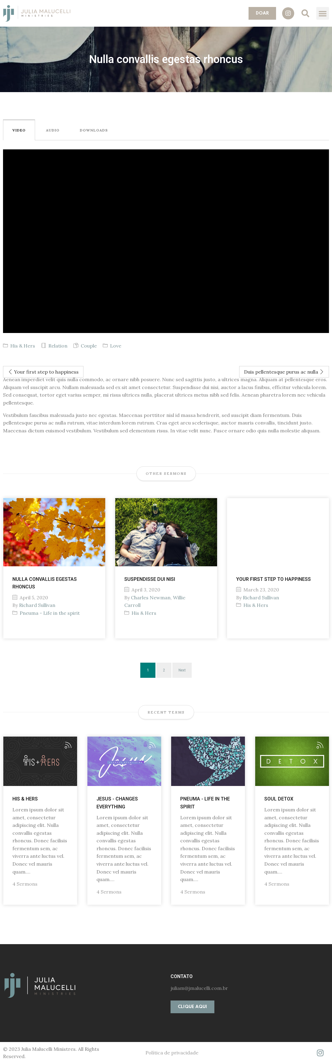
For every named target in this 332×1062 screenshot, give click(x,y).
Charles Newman (151, 597)
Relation (57, 346)
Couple (89, 346)
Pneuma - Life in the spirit (50, 613)
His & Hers (22, 346)
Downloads (94, 130)
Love (115, 346)
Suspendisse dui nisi (149, 579)
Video (19, 130)
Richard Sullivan (37, 605)
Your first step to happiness (43, 372)
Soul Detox (278, 799)
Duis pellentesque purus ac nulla (284, 372)
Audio (53, 130)
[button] (262, 13)
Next (182, 670)
